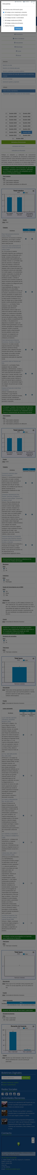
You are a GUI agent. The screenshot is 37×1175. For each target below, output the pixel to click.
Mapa (33, 1)
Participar (18, 28)
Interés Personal (9, 26)
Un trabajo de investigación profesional (16, 15)
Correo (26, 1)
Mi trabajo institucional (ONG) (13, 20)
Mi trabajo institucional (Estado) (14, 23)
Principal (18, 1)
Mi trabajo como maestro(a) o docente (16, 12)
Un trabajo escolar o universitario (14, 17)
